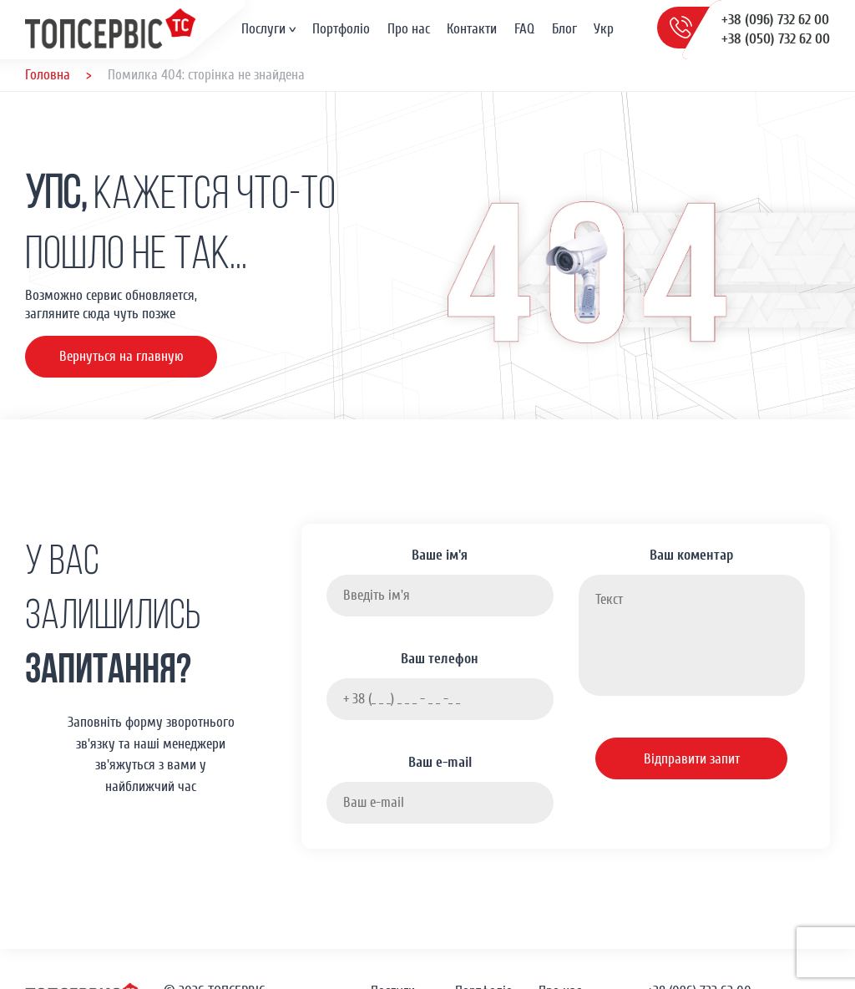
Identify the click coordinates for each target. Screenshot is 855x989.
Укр (604, 29)
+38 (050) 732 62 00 (775, 39)
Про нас (408, 29)
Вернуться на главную (121, 356)
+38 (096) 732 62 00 (775, 20)
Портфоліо (341, 29)
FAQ (524, 29)
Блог (564, 29)
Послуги (263, 29)
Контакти (472, 29)
